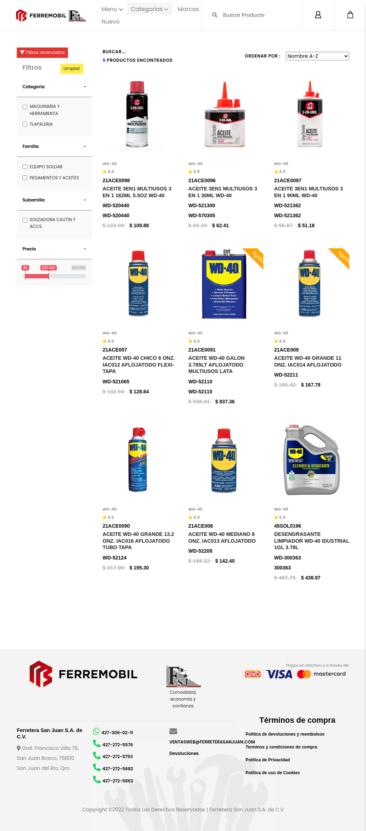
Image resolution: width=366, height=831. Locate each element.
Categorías (147, 9)
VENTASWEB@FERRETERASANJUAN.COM (212, 742)
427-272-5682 (118, 769)
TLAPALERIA (41, 124)
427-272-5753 (118, 756)
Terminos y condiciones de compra (281, 747)
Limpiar (72, 68)
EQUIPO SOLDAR (46, 167)
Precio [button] (29, 249)
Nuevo (111, 21)
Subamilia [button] (34, 200)
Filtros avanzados (42, 52)
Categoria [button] (34, 87)
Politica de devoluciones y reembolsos (285, 734)
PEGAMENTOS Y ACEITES (54, 178)
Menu (109, 9)
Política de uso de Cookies (273, 772)
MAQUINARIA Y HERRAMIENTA (45, 109)
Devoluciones (184, 753)
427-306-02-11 (117, 733)
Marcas (189, 9)
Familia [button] (31, 146)
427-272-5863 (118, 781)
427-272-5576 (118, 745)
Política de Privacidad (268, 759)
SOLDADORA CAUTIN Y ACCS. (52, 223)
